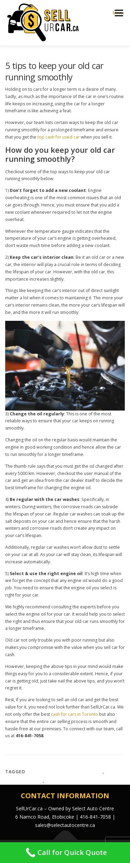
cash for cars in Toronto (74, 714)
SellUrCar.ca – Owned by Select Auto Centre (65, 808)
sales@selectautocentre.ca (65, 825)
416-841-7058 (95, 816)
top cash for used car (58, 137)
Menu (118, 13)
